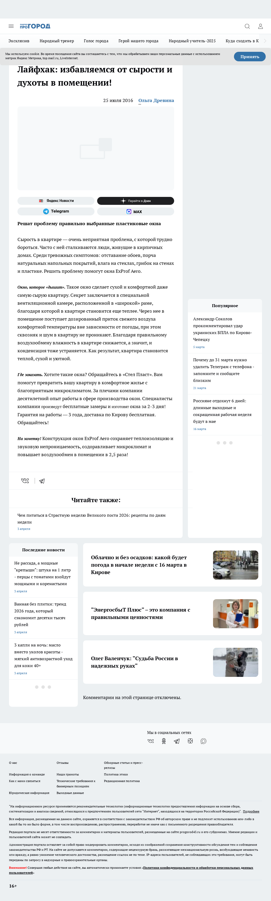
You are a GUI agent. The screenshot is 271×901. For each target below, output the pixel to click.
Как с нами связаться (24, 781)
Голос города (96, 40)
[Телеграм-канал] (55, 211)
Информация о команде (27, 774)
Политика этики (116, 774)
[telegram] (43, 480)
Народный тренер (57, 40)
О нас (13, 763)
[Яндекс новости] (55, 201)
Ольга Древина (156, 100)
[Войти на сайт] (260, 26)
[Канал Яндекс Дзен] (135, 201)
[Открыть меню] (11, 26)
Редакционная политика (122, 781)
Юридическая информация (29, 793)
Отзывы (63, 763)
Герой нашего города (139, 40)
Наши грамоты (68, 774)
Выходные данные (70, 793)
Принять (250, 56)
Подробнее (251, 811)
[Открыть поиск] (247, 26)
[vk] (25, 480)
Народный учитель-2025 (192, 40)
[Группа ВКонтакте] (150, 741)
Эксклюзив (19, 40)
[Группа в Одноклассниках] (163, 741)
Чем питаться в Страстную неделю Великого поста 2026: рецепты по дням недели (95, 522)
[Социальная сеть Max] (135, 211)
